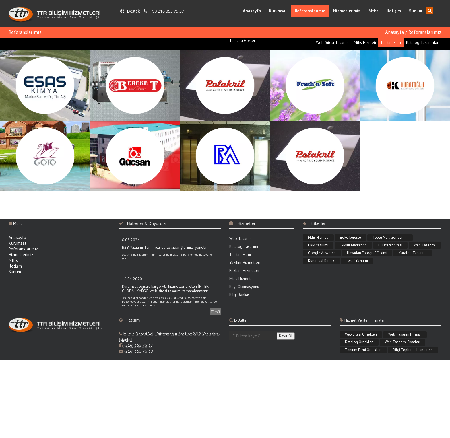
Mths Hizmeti (240, 278)
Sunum (415, 10)
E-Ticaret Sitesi (390, 245)
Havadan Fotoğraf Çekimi (367, 252)
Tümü (215, 311)
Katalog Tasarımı (243, 246)
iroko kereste (350, 237)
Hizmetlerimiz (346, 10)
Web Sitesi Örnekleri (361, 334)
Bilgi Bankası (240, 294)
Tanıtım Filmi (240, 254)
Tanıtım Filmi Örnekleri (363, 349)
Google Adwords (321, 252)
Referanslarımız (310, 10)
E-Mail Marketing (353, 245)
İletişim (394, 10)
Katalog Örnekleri (359, 342)
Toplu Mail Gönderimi (390, 237)
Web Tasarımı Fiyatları (402, 342)
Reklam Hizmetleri (245, 270)
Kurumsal (278, 10)
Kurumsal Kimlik (321, 260)
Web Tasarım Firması (405, 334)
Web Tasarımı (241, 238)
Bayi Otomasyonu (244, 286)
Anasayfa (252, 10)
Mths (373, 10)
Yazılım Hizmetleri (244, 262)
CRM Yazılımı (318, 245)
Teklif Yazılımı (357, 260)
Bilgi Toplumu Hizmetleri (413, 349)
